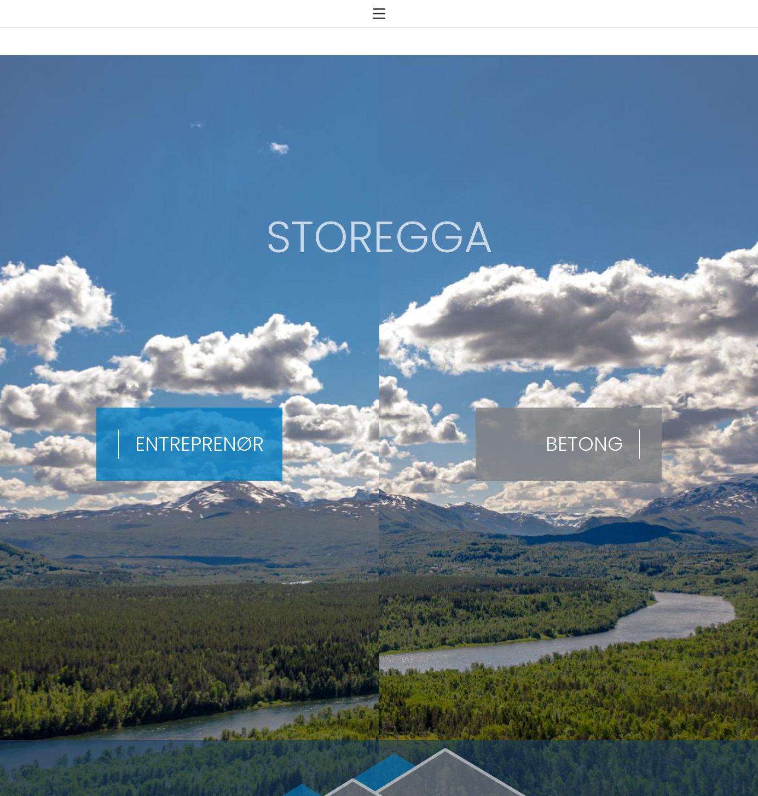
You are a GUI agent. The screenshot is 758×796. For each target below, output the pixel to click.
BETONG (584, 438)
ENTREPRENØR (199, 438)
